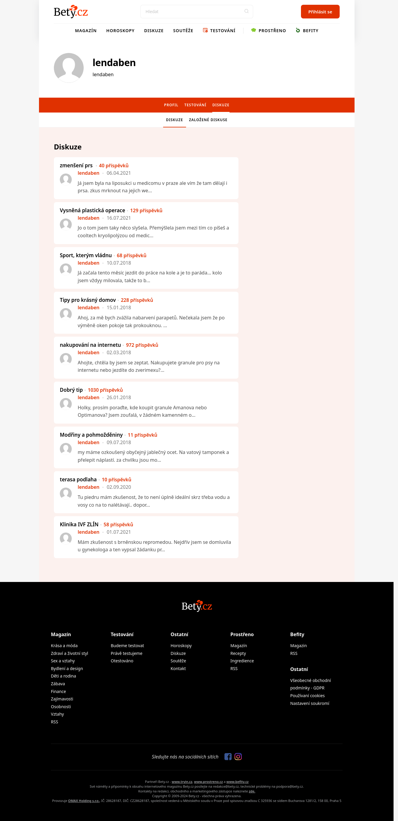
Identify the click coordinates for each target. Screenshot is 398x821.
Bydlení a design (67, 668)
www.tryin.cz (182, 781)
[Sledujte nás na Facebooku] (226, 757)
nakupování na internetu (109, 344)
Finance (58, 691)
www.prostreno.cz (208, 781)
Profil (171, 104)
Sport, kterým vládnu (103, 255)
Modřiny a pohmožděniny (108, 434)
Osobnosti (61, 706)
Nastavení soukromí (309, 703)
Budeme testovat (127, 645)
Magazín (86, 30)
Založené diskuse (208, 119)
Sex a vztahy (63, 661)
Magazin (298, 645)
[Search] (196, 11)
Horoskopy (120, 30)
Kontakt (178, 668)
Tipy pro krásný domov (106, 299)
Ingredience (242, 661)
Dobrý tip (91, 389)
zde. (252, 791)
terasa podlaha (95, 479)
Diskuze (154, 30)
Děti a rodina (63, 676)
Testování (219, 30)
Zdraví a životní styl (69, 653)
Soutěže (183, 30)
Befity (307, 30)
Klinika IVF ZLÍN (96, 524)
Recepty (238, 653)
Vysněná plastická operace (111, 210)
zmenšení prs (94, 165)
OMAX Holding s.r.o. (83, 800)
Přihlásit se (320, 12)
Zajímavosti (62, 699)
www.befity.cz (238, 781)
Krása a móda (64, 645)
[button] (246, 11)
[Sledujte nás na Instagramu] (237, 757)
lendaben (114, 62)
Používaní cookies (307, 695)
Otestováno (122, 661)
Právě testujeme (126, 653)
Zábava (58, 683)
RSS (54, 722)
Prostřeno (268, 30)
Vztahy (57, 714)
